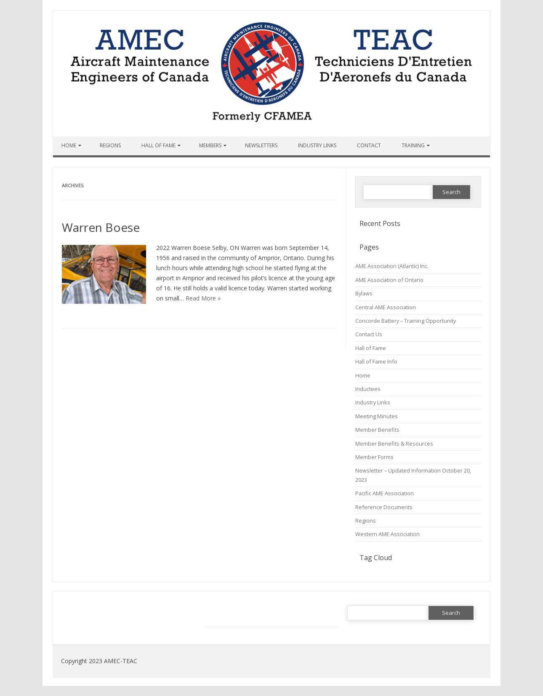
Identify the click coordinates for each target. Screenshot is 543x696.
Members (210, 145)
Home (68, 145)
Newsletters (261, 145)
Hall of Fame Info (376, 361)
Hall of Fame (158, 145)
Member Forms (374, 457)
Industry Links (317, 145)
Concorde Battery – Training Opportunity (405, 320)
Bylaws (364, 293)
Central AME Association (385, 307)
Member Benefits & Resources (394, 443)
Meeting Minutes (376, 416)
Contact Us (368, 334)
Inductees (368, 389)
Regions (110, 145)
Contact (369, 145)
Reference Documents (384, 507)
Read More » (203, 298)
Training (413, 145)
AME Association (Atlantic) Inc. (392, 266)
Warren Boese (101, 227)
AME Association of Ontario (389, 280)
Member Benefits (377, 429)
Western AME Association (387, 534)
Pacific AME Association (384, 493)
